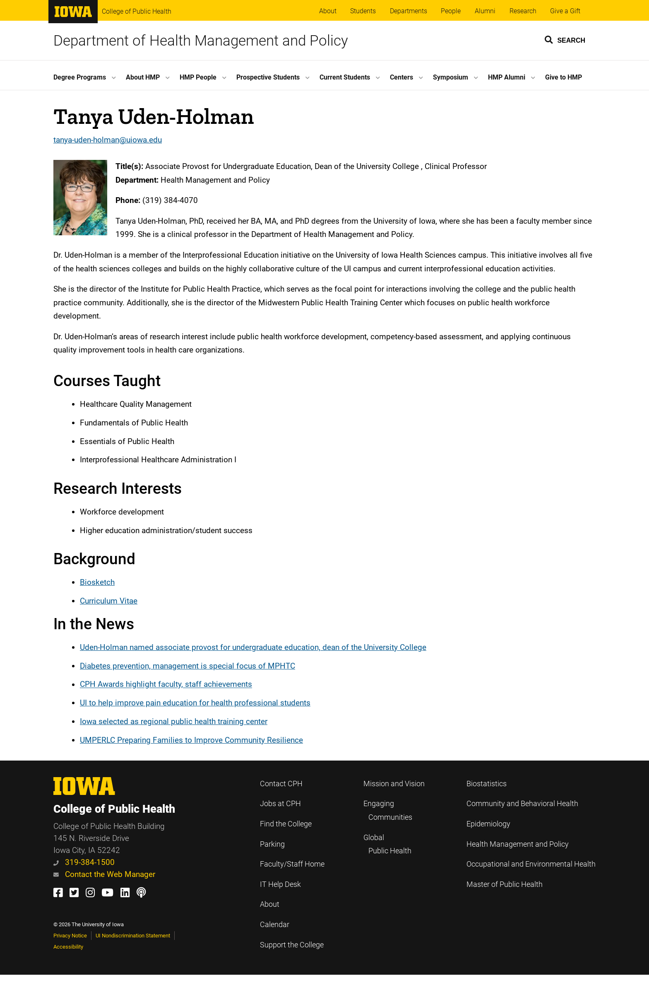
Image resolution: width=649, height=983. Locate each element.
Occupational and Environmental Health (531, 864)
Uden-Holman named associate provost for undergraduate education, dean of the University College (253, 647)
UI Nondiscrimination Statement (133, 935)
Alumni (485, 11)
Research (523, 11)
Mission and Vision (394, 784)
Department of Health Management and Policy (200, 40)
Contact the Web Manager (104, 874)
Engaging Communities (387, 810)
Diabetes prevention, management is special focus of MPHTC (187, 666)
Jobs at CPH (280, 803)
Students (363, 11)
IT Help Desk (280, 884)
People (451, 11)
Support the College (292, 945)
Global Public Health (387, 844)
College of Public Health (136, 11)
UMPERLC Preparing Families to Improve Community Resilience (191, 740)
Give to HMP (563, 77)
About (328, 11)
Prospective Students (268, 77)
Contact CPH (281, 784)
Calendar (274, 924)
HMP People (198, 77)
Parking (272, 844)
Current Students (345, 77)
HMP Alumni (506, 77)
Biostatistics (486, 784)
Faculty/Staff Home (292, 864)
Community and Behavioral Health (522, 803)
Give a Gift (565, 11)
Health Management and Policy (517, 844)
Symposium (450, 77)
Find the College (286, 824)
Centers (401, 77)
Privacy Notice (70, 935)
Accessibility (68, 947)
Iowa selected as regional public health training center (173, 721)
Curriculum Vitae (108, 601)
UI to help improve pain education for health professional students (195, 703)
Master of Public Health (504, 884)
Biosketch (97, 582)
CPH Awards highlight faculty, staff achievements (166, 684)
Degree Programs (79, 77)
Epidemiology (488, 824)
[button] (565, 39)
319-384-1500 (84, 862)
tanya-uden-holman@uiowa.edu (107, 140)
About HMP (143, 77)
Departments (408, 11)
